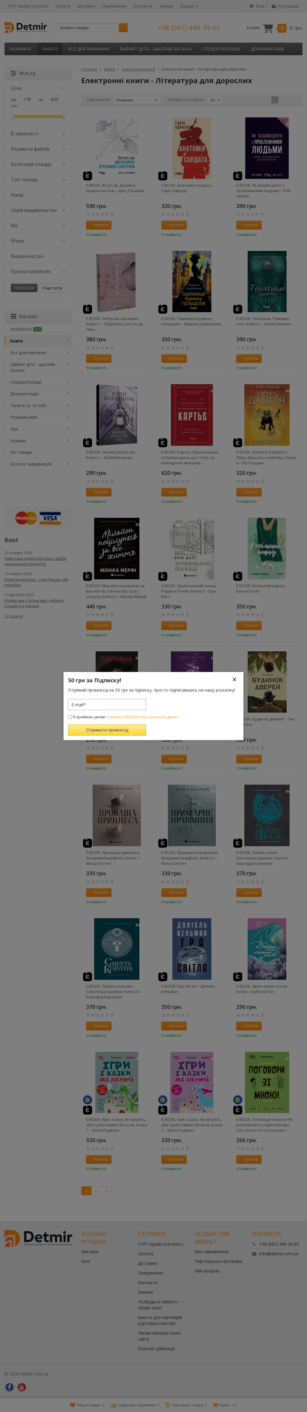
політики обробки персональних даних (141, 717)
